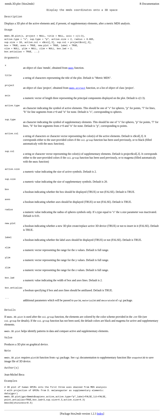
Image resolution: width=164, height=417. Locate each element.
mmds (71, 67)
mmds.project (77, 87)
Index (100, 413)
